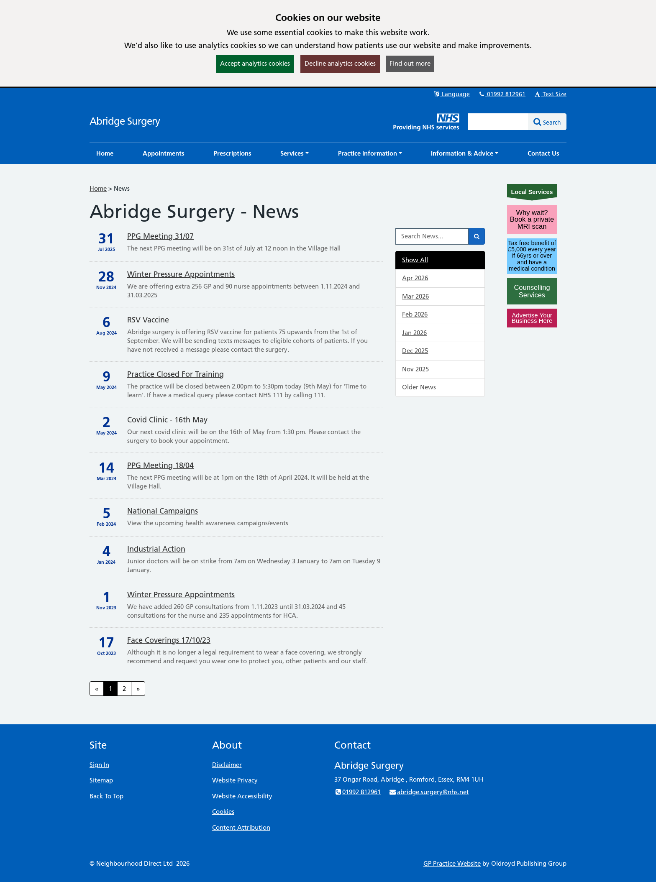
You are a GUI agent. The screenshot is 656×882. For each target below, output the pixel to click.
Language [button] (451, 94)
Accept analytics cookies (255, 63)
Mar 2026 (415, 296)
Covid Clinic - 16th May (167, 419)
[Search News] (432, 236)
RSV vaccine (148, 320)
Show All (415, 260)
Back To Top (106, 796)
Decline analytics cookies (340, 63)
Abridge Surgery (125, 121)
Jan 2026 (414, 333)
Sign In (99, 765)
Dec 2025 (415, 351)
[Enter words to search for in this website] (498, 121)
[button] (294, 153)
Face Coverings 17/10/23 (168, 640)
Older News (419, 387)
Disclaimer (227, 765)
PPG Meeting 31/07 (160, 236)
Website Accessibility (242, 796)
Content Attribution (241, 827)
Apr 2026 (415, 278)
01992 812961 (501, 94)
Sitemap (101, 780)
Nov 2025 (415, 369)
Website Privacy (235, 780)
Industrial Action (156, 549)
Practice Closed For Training (175, 374)
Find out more (410, 63)
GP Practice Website (452, 863)
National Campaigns (162, 511)
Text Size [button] (549, 94)
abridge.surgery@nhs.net (429, 792)
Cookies (223, 812)
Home (98, 188)
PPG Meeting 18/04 (160, 465)
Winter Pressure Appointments (181, 274)
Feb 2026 (415, 314)
